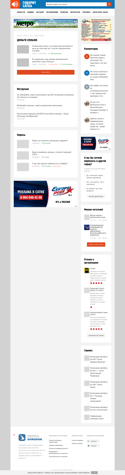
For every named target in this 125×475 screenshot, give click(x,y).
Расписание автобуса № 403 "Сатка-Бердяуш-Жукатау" (98, 359)
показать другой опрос (96, 196)
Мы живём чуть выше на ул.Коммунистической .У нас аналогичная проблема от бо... (99, 90)
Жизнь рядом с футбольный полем (97, 216)
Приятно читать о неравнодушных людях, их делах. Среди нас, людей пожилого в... (97, 124)
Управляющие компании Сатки (96, 417)
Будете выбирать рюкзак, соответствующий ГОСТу (51, 152)
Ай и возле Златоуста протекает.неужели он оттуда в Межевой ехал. (98, 76)
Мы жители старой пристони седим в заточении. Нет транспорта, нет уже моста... (98, 60)
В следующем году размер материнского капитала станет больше (50, 60)
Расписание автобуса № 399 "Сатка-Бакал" (98, 384)
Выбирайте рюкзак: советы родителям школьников (39, 105)
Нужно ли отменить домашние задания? (50, 140)
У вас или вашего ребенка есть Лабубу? (50, 163)
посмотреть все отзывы (96, 335)
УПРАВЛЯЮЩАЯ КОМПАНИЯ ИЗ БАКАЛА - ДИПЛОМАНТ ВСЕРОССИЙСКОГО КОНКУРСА (98, 230)
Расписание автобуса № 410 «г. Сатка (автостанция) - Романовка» (98, 372)
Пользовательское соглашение (58, 456)
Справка (88, 350)
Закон (34, 53)
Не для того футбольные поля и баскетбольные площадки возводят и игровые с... (99, 107)
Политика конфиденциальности (58, 448)
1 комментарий (56, 165)
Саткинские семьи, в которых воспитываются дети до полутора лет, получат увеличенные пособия (52, 48)
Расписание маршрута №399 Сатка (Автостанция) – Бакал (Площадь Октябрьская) (43, 114)
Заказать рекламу (77, 443)
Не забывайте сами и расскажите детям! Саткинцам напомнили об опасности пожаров (45, 95)
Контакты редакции (77, 440)
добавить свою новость (96, 244)
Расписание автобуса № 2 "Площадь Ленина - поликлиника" (98, 397)
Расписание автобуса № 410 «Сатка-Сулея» (99, 408)
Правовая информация (56, 445)
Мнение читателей (93, 209)
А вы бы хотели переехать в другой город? (95, 161)
